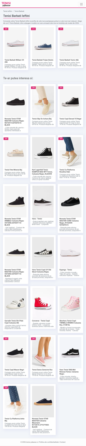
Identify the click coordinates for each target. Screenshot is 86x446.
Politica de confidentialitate (49, 442)
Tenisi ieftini (7, 11)
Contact (62, 442)
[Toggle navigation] (81, 4)
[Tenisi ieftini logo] (6, 4)
